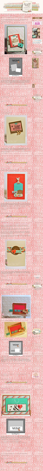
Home (16, 467)
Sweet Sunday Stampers (23, 379)
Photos (33, 211)
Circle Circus (34, 140)
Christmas (33, 138)
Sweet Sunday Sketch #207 (5, 290)
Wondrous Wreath (34, 261)
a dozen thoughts (6, 379)
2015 (33, 292)
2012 (33, 320)
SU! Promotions (34, 15)
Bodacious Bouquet (34, 119)
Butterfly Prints (34, 126)
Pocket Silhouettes (34, 213)
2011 (33, 321)
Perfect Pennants (16, 280)
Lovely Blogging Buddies (35, 193)
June (34, 302)
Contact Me (33, 14)
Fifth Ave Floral (34, 158)
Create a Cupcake (34, 147)
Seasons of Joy (34, 222)
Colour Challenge (34, 142)
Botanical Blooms (34, 121)
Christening (33, 137)
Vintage (33, 253)
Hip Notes (13, 159)
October (35, 297)
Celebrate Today (34, 130)
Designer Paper (34, 151)
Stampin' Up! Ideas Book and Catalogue (37, 381)
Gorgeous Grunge (34, 170)
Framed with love (34, 162)
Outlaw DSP (33, 204)
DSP (32, 152)
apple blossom (34, 108)
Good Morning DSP (34, 169)
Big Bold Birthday (34, 116)
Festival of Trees (34, 157)
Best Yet (33, 115)
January (35, 317)
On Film (33, 203)
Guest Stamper (34, 172)
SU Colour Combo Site (35, 91)
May (34, 303)
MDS (33, 194)
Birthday (33, 118)
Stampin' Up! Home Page (35, 380)
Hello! (33, 179)
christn (33, 139)
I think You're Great (34, 183)
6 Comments (15, 458)
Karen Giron (4, 89)
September (35, 298)
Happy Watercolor (34, 173)
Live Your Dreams (34, 192)
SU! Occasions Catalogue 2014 (36, 240)
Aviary (33, 109)
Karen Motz (33, 339)
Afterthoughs (34, 107)
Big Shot (33, 117)
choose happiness (34, 136)
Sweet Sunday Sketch (24, 101)
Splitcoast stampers (34, 90)
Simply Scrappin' (34, 225)
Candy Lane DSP (34, 127)
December (35, 294)
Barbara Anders (4, 364)
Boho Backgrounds (34, 120)
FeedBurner (38, 279)
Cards (4, 101)
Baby (33, 110)
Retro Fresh (11, 101)
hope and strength (34, 181)
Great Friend (34, 171)
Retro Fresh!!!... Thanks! (5, 111)
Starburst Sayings (34, 235)
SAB (33, 220)
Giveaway (33, 168)
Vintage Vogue (34, 254)
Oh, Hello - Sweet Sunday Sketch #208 (8, 15)
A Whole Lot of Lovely (35, 106)
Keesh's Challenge (34, 189)
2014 (33, 293)
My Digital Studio (34, 199)
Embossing (11, 280)
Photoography (34, 210)
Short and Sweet (34, 224)
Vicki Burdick (34, 341)
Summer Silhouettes (34, 242)
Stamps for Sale (34, 234)
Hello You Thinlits (34, 178)
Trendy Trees (34, 252)
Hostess (33, 182)
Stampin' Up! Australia (35, 231)
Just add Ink (33, 188)
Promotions (33, 214)
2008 (33, 325)
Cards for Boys (34, 129)
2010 (33, 322)
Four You (33, 161)
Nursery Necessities (34, 200)
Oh (32, 201)
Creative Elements (34, 148)
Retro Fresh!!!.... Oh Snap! (5, 168)
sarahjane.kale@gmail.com (37, 349)
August (35, 299)
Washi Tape (33, 255)
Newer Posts (2, 467)
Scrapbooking (34, 221)
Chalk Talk (33, 131)
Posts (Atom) (5, 469)
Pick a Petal (33, 212)
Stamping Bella (34, 233)
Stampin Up (15, 101)
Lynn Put (33, 340)
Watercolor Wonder (34, 256)
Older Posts (29, 467)
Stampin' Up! (19, 101)
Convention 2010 (34, 146)
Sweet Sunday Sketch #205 (5, 388)
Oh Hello (7, 101)
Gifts (33, 167)
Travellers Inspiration (35, 251)
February (35, 307)
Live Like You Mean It (35, 191)
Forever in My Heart (34, 160)
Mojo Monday (34, 198)
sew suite (33, 223)
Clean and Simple (8, 159)
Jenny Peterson (4, 446)
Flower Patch (34, 159)
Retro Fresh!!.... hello (4, 222)
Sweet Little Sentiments (35, 243)
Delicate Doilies (34, 150)
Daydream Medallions (35, 149)
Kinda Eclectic (34, 190)
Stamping (33, 232)
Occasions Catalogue (17, 19)
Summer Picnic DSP (34, 241)
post (8, 170)
